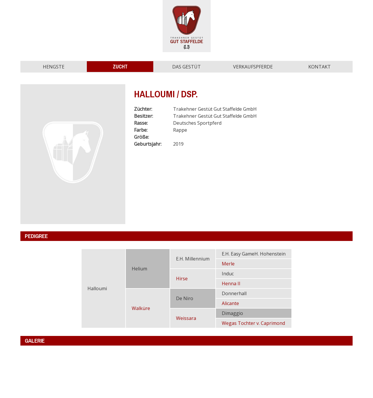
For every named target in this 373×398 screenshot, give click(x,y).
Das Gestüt (186, 67)
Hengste (53, 67)
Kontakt (319, 67)
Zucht (120, 66)
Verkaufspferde (253, 67)
